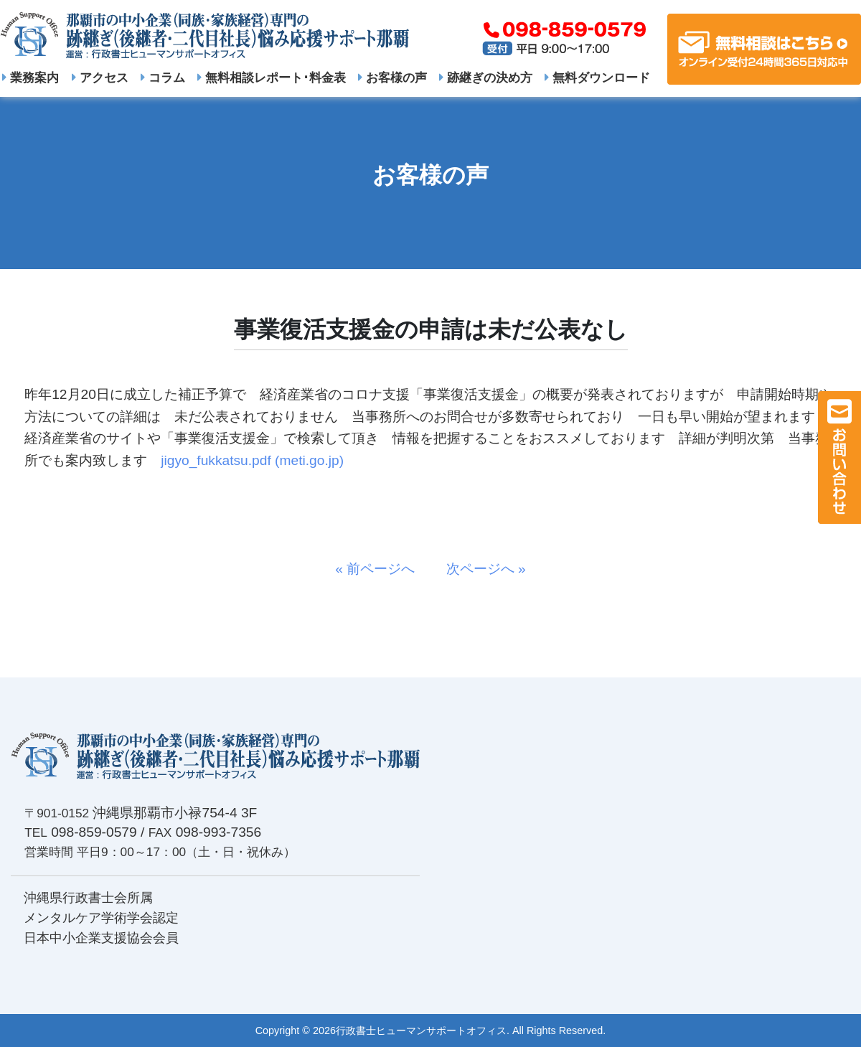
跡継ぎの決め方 (485, 77)
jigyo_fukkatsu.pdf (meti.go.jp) (252, 460)
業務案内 (30, 77)
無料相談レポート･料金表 (271, 77)
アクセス (100, 77)
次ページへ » (479, 568)
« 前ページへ (381, 568)
